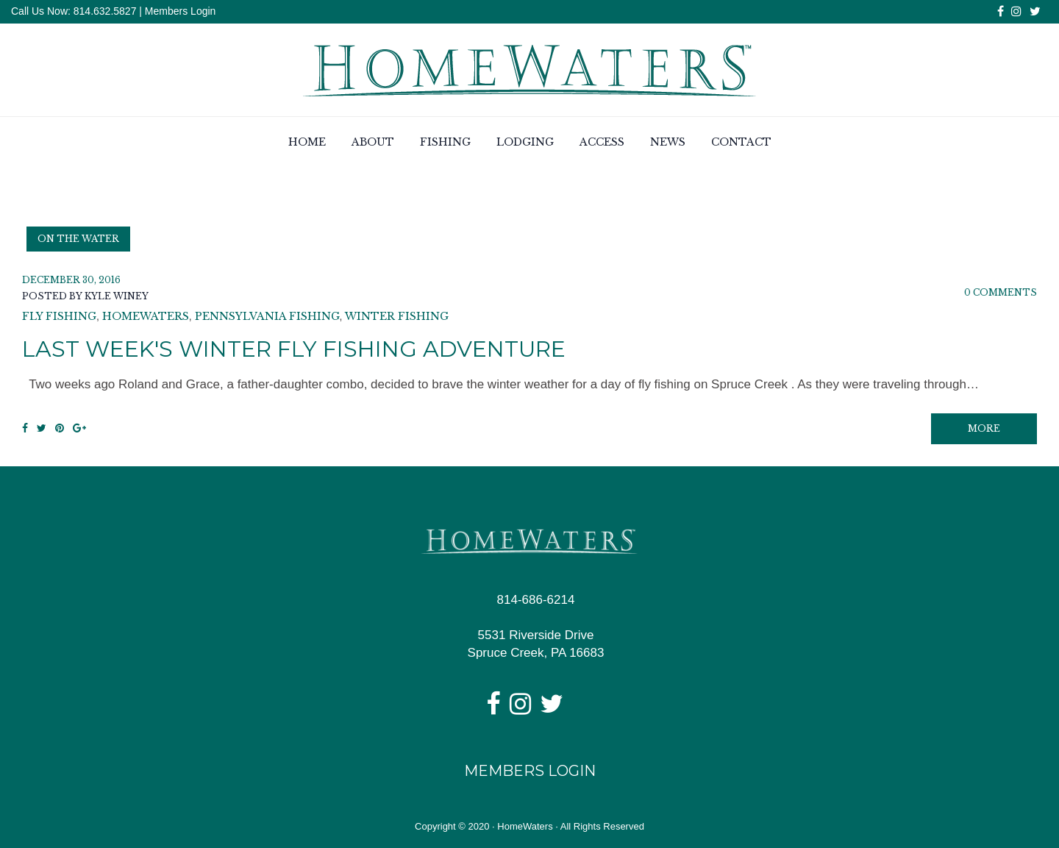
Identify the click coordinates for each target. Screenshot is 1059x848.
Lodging (525, 142)
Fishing (445, 142)
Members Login (180, 11)
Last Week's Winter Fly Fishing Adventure (294, 349)
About (373, 142)
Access (602, 142)
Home (307, 142)
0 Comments (1000, 292)
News (667, 142)
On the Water (78, 238)
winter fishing (397, 316)
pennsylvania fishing (267, 316)
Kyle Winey (117, 296)
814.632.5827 (104, 11)
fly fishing (59, 316)
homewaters (145, 316)
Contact (741, 142)
